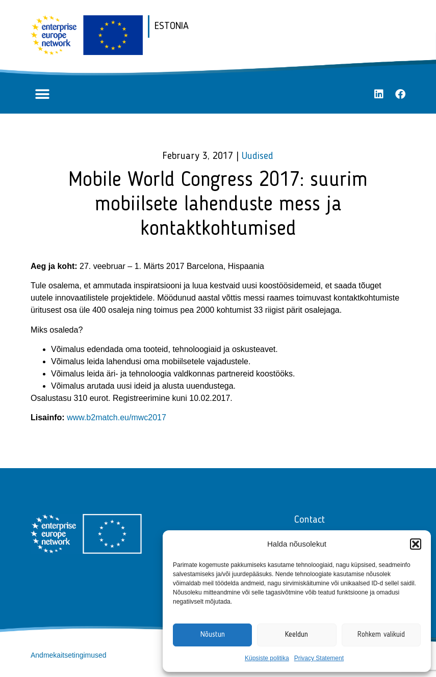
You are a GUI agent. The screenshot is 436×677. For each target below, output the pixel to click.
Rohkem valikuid (381, 635)
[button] (416, 544)
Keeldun (296, 635)
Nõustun (212, 635)
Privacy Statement (319, 658)
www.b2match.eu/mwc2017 (116, 417)
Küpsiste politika (267, 658)
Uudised (257, 156)
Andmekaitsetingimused (69, 655)
